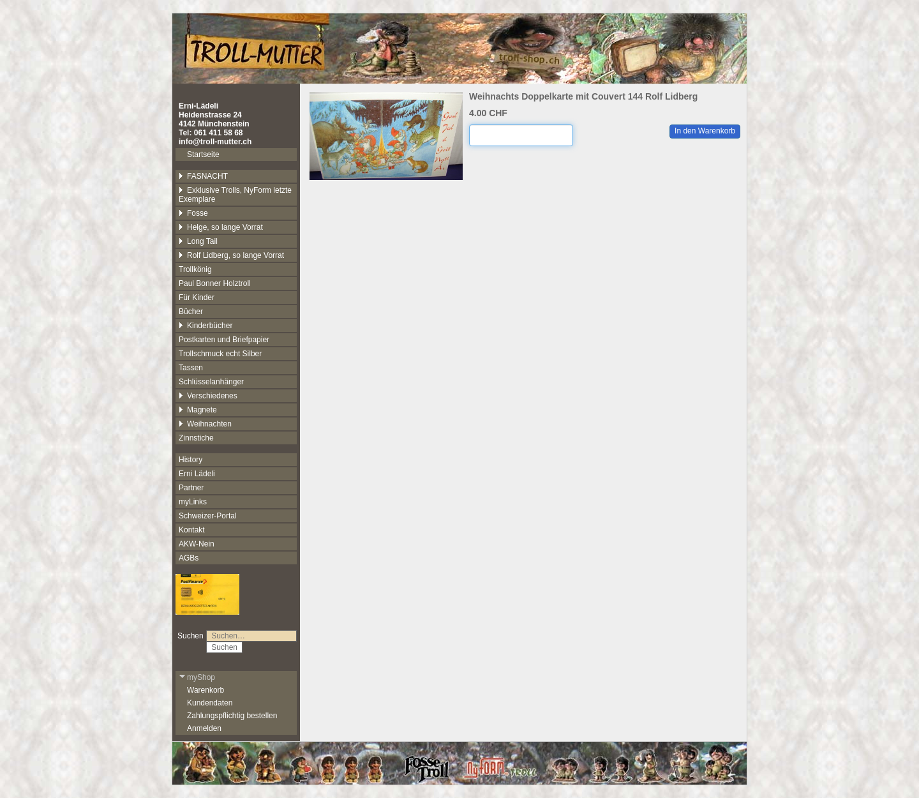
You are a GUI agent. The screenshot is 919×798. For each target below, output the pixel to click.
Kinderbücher (205, 325)
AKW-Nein (196, 543)
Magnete (198, 409)
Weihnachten (205, 423)
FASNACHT (203, 176)
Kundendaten (209, 702)
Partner (191, 487)
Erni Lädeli (197, 473)
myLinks (193, 501)
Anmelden (204, 728)
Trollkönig (195, 269)
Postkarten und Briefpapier (224, 339)
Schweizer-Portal (208, 515)
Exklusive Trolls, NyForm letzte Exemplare (235, 195)
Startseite (203, 154)
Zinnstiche (196, 437)
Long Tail (198, 241)
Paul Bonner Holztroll (215, 283)
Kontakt (192, 529)
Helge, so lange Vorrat (221, 227)
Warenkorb (205, 690)
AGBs (188, 557)
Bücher (191, 311)
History (190, 459)
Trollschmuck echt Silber (220, 353)
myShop (197, 677)
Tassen (191, 367)
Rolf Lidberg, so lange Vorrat (231, 255)
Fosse (193, 213)
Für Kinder (196, 297)
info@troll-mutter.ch (215, 141)
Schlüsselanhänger (211, 381)
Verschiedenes (208, 395)
